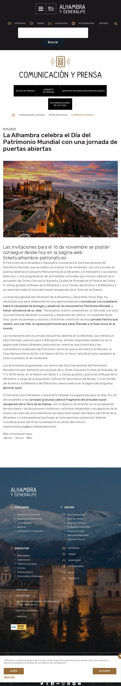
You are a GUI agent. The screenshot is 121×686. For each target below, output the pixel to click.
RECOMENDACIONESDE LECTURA (60, 104)
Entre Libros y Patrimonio (30, 576)
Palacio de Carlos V (45, 374)
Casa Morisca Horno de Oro (21, 353)
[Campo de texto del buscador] (53, 33)
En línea (21, 568)
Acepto (14, 671)
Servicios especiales (77, 535)
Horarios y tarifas (76, 523)
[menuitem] (103, 24)
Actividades (23, 555)
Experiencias (23, 559)
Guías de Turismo (76, 539)
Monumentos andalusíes (29, 518)
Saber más (9, 677)
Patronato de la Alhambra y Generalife (32, 263)
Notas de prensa (25, 91)
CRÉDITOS (22, 616)
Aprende (21, 527)
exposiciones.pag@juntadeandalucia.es (29, 426)
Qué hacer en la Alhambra (30, 531)
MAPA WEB (22, 589)
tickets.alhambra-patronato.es (39, 344)
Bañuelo (102, 349)
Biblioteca (31, 383)
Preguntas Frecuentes (78, 527)
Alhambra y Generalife (28, 514)
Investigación (24, 523)
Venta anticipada (76, 514)
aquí (29, 434)
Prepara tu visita (75, 531)
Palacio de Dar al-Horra (60, 353)
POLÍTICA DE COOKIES (27, 610)
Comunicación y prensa (32, 115)
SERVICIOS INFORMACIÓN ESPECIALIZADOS (83, 91)
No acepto (104, 671)
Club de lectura (25, 572)
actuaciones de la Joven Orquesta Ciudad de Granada (76, 370)
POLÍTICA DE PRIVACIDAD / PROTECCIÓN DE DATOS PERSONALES (38, 603)
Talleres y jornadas (27, 564)
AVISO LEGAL (23, 595)
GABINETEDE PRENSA (48, 90)
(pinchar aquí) (12, 388)
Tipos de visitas (75, 518)
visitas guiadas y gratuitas (80, 374)
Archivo (13, 383)
